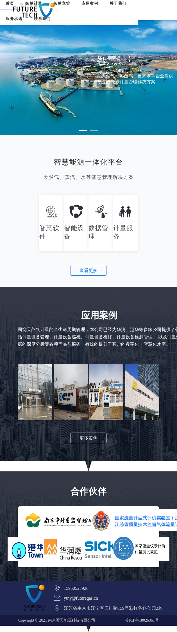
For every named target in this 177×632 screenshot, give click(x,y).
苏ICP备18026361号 (142, 620)
